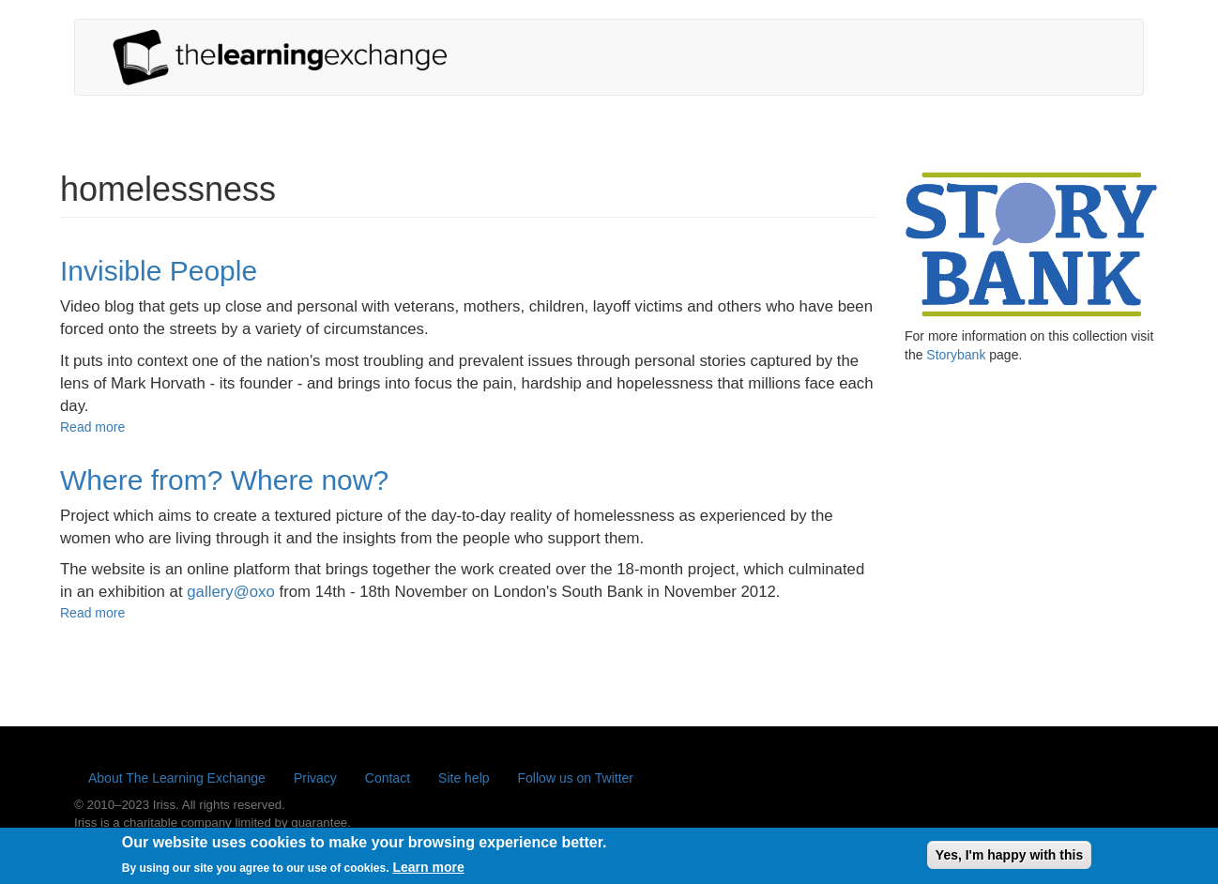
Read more (92, 426)
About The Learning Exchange (177, 777)
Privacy (315, 777)
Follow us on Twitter (575, 777)
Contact (387, 777)
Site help (463, 777)
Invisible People (158, 270)
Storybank (955, 354)
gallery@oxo (231, 592)
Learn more (428, 871)
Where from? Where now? (224, 480)
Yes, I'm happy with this (1009, 858)
